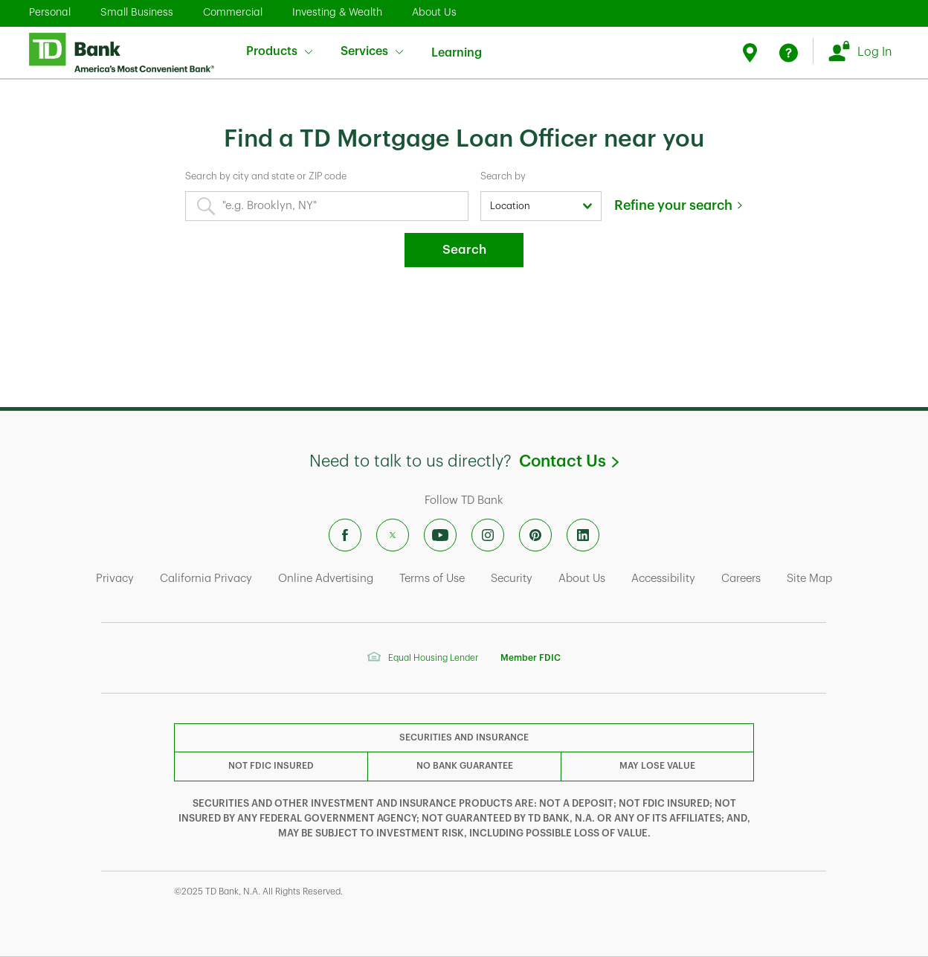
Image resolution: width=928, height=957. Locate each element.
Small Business (136, 12)
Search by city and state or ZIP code (266, 176)
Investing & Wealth (337, 12)
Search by (503, 176)
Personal (50, 12)
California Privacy (206, 578)
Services (372, 51)
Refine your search (673, 205)
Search (464, 249)
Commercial (232, 12)
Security (511, 578)
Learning (456, 43)
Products (279, 51)
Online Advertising (325, 578)
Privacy (115, 578)
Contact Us (568, 461)
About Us (434, 12)
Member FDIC (530, 657)
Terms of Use (432, 578)
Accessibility (663, 578)
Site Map (809, 578)
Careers (741, 578)
